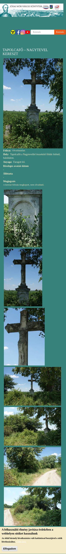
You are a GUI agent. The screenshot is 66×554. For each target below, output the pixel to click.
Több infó (21, 542)
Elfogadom (9, 549)
